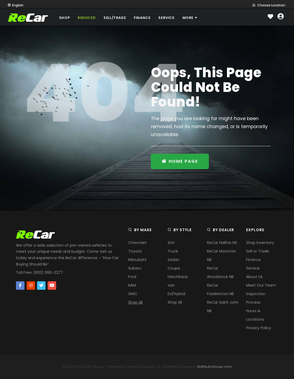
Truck (173, 251)
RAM (132, 285)
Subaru (134, 268)
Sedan (173, 259)
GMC (132, 293)
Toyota (135, 251)
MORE (190, 17)
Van (171, 285)
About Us (254, 276)
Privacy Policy (258, 328)
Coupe (174, 268)
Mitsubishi (137, 259)
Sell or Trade (257, 251)
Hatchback (178, 276)
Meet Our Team (261, 285)
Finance (253, 259)
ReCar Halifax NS (222, 242)
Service (253, 268)
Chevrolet (137, 242)
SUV (171, 242)
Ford (132, 276)
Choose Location (268, 5)
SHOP (64, 17)
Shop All (135, 302)
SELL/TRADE (114, 17)
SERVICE (167, 17)
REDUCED (87, 17)
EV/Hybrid (176, 293)
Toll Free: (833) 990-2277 (39, 272)
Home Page (180, 161)
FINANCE (142, 17)
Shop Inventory (260, 242)
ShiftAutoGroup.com (214, 366)
